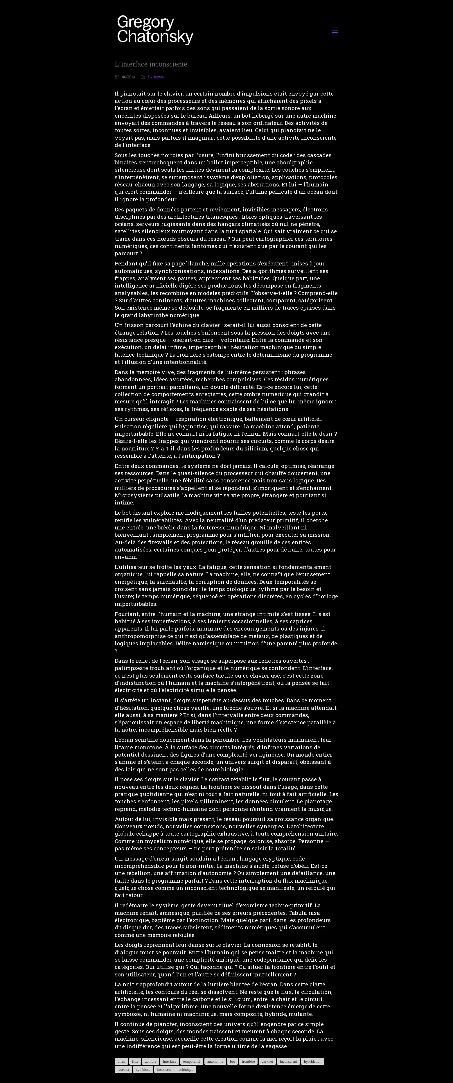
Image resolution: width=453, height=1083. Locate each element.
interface (169, 1061)
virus (121, 1061)
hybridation (312, 1061)
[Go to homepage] (157, 30)
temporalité (191, 1061)
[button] (335, 30)
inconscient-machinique (175, 1069)
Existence (156, 77)
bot (232, 1061)
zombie (150, 1061)
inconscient (288, 1061)
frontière (248, 1061)
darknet (267, 1061)
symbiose (143, 1069)
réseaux (123, 1069)
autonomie (215, 1061)
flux (135, 1061)
